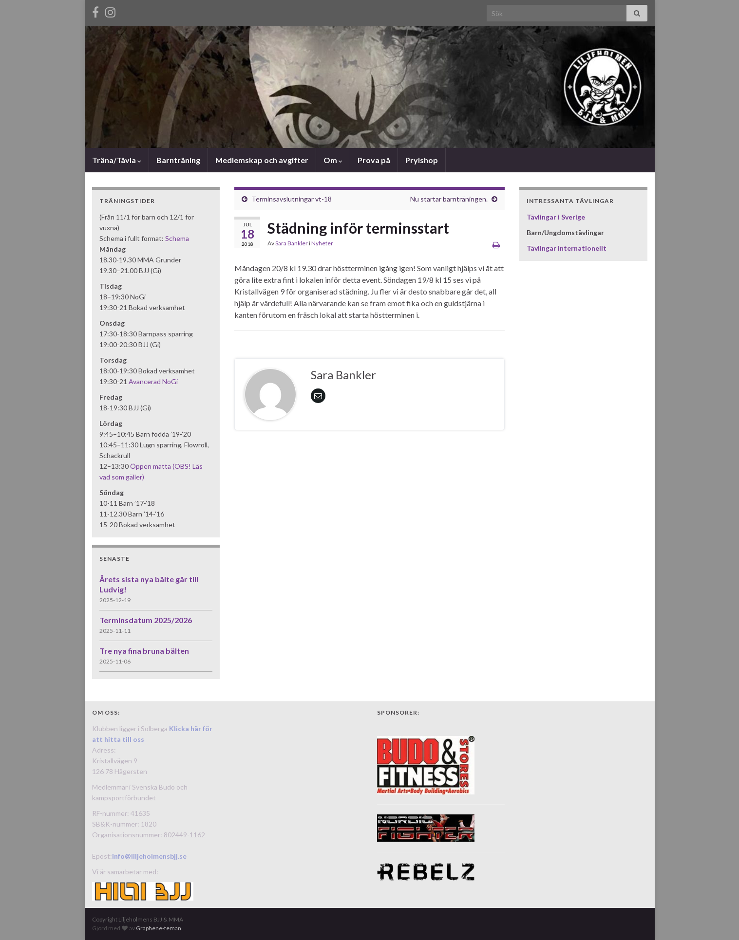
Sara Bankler (291, 243)
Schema (177, 238)
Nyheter (322, 243)
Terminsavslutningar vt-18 (291, 199)
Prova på (374, 160)
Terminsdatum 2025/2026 (145, 620)
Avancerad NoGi (153, 381)
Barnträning (178, 160)
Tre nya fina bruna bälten (144, 650)
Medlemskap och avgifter (261, 160)
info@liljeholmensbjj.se (149, 856)
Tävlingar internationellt (566, 248)
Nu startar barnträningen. (449, 199)
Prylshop (421, 160)
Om (332, 160)
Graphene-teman (158, 928)
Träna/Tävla (116, 160)
